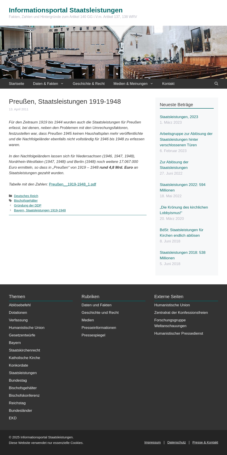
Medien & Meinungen (136, 84)
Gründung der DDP (27, 205)
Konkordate (18, 365)
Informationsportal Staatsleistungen (66, 10)
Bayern (15, 343)
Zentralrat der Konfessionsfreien (181, 312)
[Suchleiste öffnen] (216, 84)
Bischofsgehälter (26, 200)
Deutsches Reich (26, 196)
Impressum (152, 442)
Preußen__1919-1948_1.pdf (72, 184)
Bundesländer (20, 410)
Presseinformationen (99, 328)
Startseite (16, 84)
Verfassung (18, 320)
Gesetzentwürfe (22, 335)
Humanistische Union (27, 328)
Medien (88, 320)
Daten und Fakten (97, 305)
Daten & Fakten (50, 84)
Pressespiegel (93, 335)
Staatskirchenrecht (24, 350)
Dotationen (18, 312)
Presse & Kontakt (205, 442)
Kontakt (168, 84)
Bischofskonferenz (24, 395)
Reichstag (17, 403)
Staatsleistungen (23, 373)
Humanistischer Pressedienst (178, 333)
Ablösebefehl (20, 305)
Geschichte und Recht (100, 312)
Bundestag (18, 380)
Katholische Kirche (24, 358)
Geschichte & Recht (89, 84)
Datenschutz (176, 442)
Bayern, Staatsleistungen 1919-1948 (40, 210)
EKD (13, 418)
